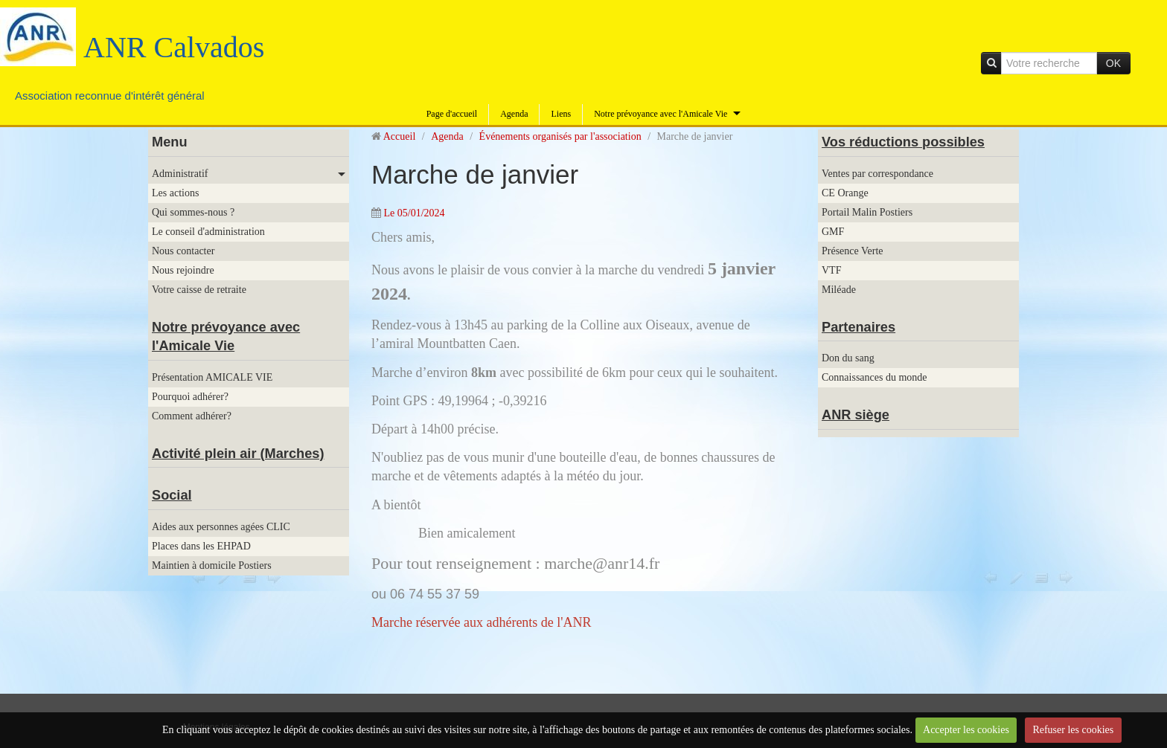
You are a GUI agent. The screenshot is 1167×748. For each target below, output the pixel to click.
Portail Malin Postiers (867, 212)
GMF (833, 231)
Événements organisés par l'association (560, 136)
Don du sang (848, 358)
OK (1113, 63)
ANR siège (855, 414)
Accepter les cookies (966, 729)
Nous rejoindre (183, 270)
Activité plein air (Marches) (238, 453)
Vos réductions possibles (903, 142)
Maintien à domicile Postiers (212, 565)
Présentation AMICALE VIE (212, 377)
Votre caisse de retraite (199, 289)
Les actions (175, 193)
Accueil (399, 136)
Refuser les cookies (1072, 729)
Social (172, 495)
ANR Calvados (173, 47)
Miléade (839, 289)
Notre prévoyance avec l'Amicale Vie (660, 114)
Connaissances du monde (874, 377)
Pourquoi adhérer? (190, 396)
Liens (561, 114)
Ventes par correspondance (877, 173)
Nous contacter (183, 251)
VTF (831, 270)
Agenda (514, 114)
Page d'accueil (451, 114)
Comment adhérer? (191, 416)
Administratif (180, 173)
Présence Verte (852, 251)
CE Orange (845, 193)
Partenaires (858, 327)
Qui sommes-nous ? (193, 212)
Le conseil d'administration (208, 231)
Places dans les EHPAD (201, 546)
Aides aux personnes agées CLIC (221, 526)
